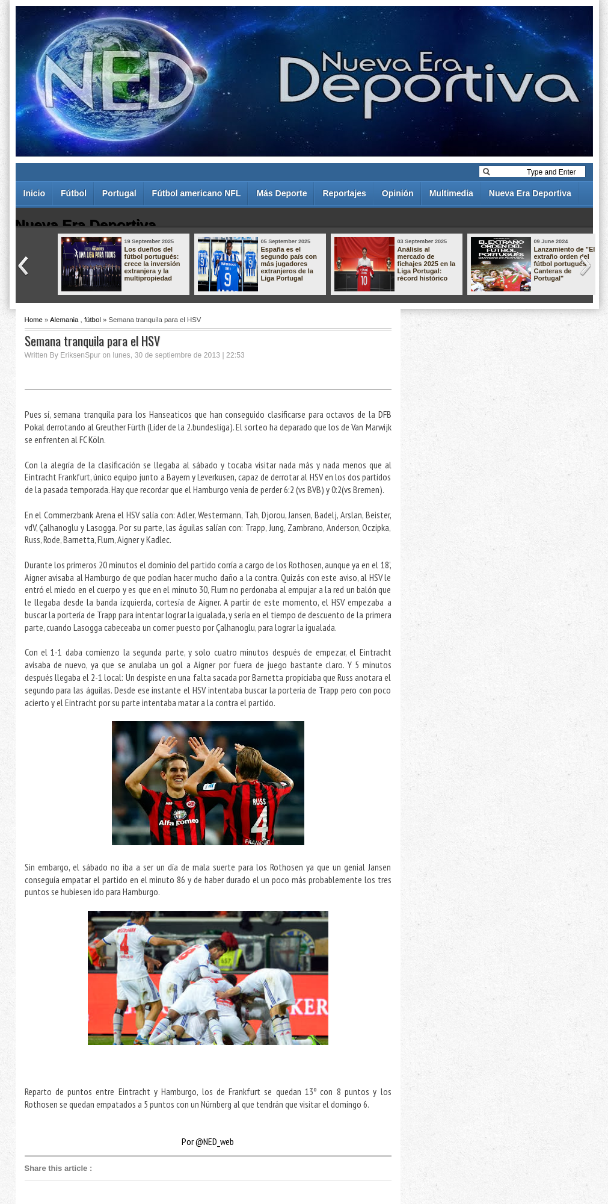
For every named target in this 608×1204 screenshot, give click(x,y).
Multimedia (451, 193)
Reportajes (344, 193)
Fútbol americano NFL (196, 193)
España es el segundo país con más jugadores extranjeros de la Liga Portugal (289, 264)
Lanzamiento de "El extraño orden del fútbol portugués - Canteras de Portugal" (564, 264)
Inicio (34, 193)
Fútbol (74, 193)
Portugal (119, 193)
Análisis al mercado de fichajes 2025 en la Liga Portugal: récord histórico (427, 264)
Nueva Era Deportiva (530, 193)
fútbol (92, 319)
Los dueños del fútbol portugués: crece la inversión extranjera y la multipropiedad (152, 264)
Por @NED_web (208, 1141)
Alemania (64, 319)
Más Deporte (281, 193)
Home (34, 319)
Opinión (398, 193)
